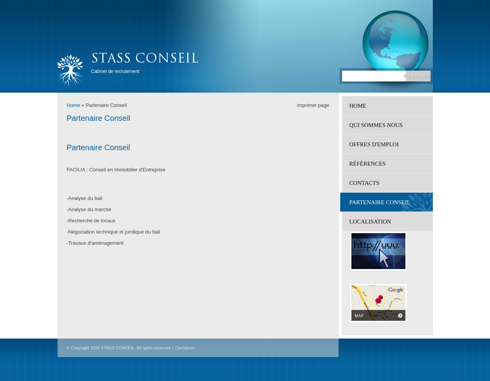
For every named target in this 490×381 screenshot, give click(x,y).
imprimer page (313, 105)
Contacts (364, 183)
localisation (370, 221)
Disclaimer (185, 347)
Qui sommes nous (376, 125)
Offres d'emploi (374, 144)
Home (73, 105)
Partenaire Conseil (379, 202)
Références (367, 164)
